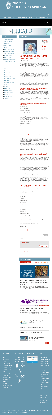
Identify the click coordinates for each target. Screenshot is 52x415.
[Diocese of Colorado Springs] (26, 4)
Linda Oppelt (45, 40)
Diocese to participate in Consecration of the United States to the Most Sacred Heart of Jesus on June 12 (34, 282)
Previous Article (24, 229)
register (28, 250)
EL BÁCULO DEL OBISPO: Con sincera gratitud (31, 332)
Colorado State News (44, 305)
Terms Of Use (23, 412)
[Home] (44, 22)
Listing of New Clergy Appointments (37, 321)
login (25, 250)
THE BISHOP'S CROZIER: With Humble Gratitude (31, 327)
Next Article (45, 229)
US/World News (45, 277)
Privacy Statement (12, 412)
